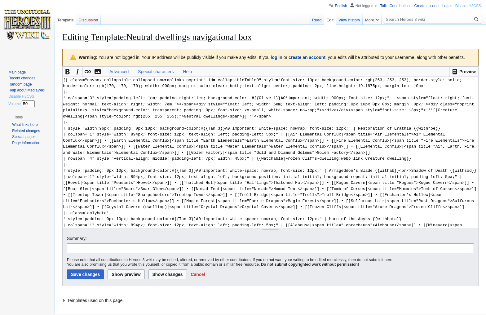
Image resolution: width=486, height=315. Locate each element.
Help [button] (187, 71)
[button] (464, 72)
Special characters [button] (156, 71)
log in (276, 57)
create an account (307, 57)
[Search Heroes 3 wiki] (432, 19)
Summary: (77, 238)
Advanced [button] (119, 71)
